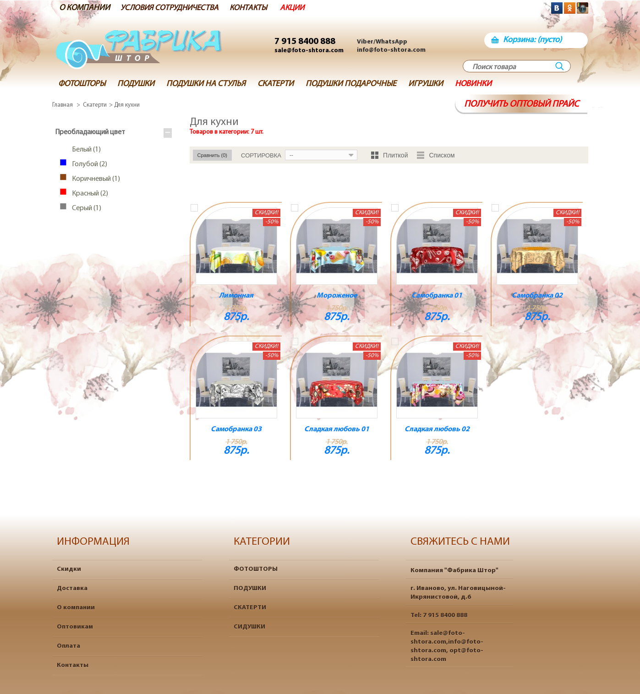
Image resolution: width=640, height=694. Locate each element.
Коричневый (94, 179)
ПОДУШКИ (250, 588)
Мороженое (337, 295)
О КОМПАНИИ (84, 8)
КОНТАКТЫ (256, 8)
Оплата (68, 646)
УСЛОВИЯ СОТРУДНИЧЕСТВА (173, 8)
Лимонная (236, 295)
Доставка (72, 588)
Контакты (72, 665)
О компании (76, 607)
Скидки (69, 569)
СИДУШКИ (249, 627)
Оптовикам (75, 627)
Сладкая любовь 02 (437, 429)
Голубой (87, 165)
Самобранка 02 (537, 295)
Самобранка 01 (436, 295)
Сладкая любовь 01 (336, 429)
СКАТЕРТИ (250, 607)
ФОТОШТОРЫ (256, 569)
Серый (84, 209)
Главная (62, 105)
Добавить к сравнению (194, 208)
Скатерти (95, 105)
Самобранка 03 (236, 429)
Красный (88, 194)
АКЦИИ (301, 8)
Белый (84, 150)
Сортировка (261, 155)
